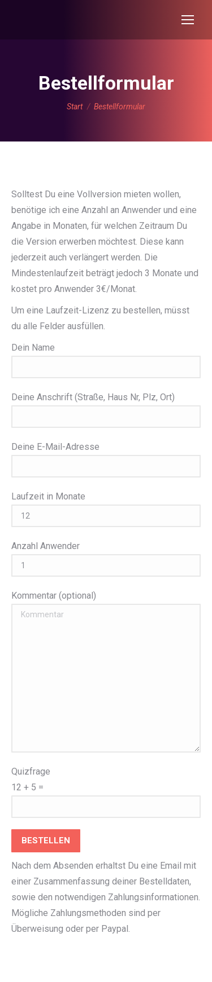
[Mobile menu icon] (187, 19)
